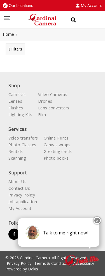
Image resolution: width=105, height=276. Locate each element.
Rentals (15, 151)
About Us (17, 181)
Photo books (56, 158)
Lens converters (53, 108)
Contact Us (19, 188)
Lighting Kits (20, 114)
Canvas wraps (57, 144)
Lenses (15, 101)
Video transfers (23, 138)
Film (42, 114)
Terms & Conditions (52, 263)
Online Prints (56, 138)
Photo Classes (22, 144)
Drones (45, 101)
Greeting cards (58, 151)
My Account (19, 208)
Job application (22, 201)
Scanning (17, 158)
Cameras (17, 94)
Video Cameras (52, 94)
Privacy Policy (21, 195)
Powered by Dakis (21, 269)
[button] (18, 5)
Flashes (15, 108)
